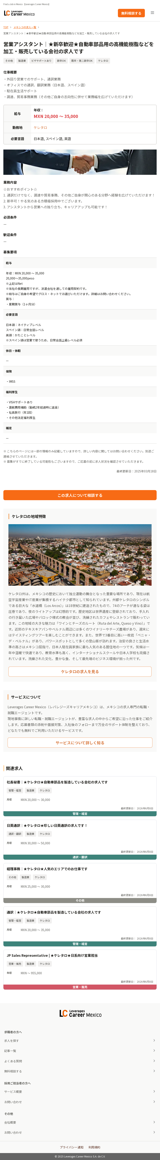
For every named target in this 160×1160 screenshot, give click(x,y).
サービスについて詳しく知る (80, 742)
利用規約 (94, 1147)
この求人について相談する (80, 495)
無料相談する (131, 13)
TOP (5, 27)
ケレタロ (40, 127)
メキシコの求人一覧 (24, 27)
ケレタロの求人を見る (80, 671)
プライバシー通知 (71, 1147)
